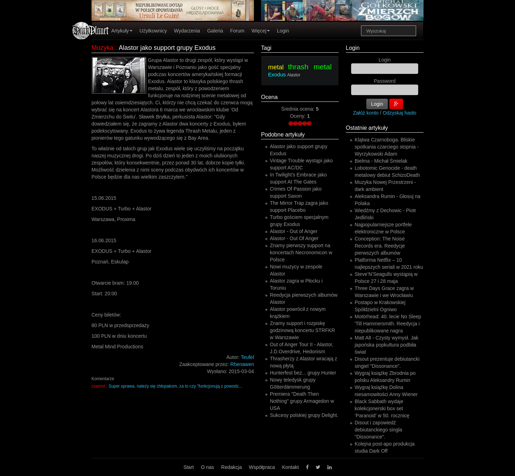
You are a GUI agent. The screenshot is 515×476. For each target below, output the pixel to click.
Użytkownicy (153, 31)
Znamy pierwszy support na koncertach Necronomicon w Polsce (301, 252)
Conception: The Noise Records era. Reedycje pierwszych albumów (380, 246)
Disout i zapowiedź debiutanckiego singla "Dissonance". (378, 430)
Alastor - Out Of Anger (294, 238)
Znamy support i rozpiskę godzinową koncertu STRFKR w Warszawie (302, 330)
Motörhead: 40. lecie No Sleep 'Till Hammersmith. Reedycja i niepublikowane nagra (388, 323)
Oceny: (298, 116)
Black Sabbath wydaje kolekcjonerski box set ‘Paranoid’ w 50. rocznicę (382, 408)
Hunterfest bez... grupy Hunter (303, 373)
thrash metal (310, 67)
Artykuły (121, 31)
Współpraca (262, 467)
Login (283, 31)
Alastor (293, 74)
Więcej (260, 31)
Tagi (266, 48)
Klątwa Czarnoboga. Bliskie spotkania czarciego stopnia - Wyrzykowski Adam (387, 147)
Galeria (215, 31)
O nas (207, 467)
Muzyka (102, 47)
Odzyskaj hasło (399, 113)
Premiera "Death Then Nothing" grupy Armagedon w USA (302, 401)
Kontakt (290, 467)
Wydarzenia (187, 31)
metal (276, 67)
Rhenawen (242, 364)
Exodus (277, 74)
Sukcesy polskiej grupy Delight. (304, 415)
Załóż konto (366, 113)
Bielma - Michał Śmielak (381, 161)
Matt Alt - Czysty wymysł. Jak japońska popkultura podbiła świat (386, 345)
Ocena (269, 97)
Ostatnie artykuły (367, 128)
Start (188, 467)
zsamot (98, 386)
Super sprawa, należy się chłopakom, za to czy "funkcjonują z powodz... (175, 386)
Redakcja (231, 467)
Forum (237, 31)
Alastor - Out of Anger (294, 231)
